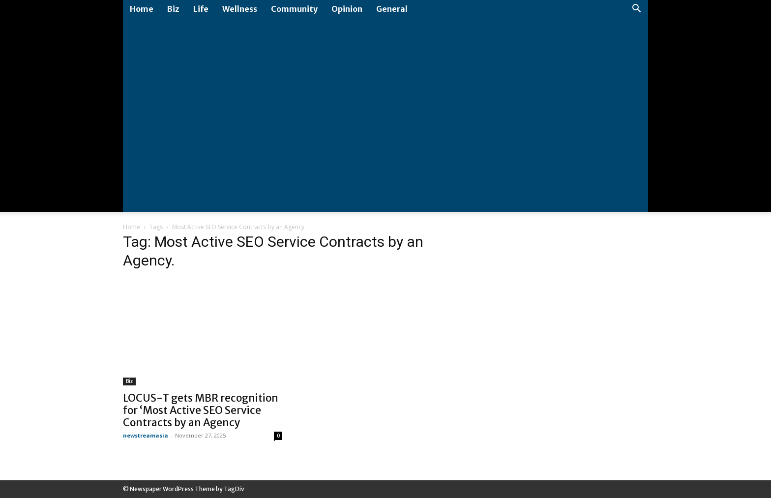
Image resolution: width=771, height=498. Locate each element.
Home (141, 9)
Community (294, 9)
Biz (173, 9)
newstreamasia (145, 435)
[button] (636, 9)
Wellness (239, 9)
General (392, 9)
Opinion (346, 9)
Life (200, 9)
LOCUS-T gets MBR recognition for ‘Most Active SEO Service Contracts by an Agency (200, 410)
